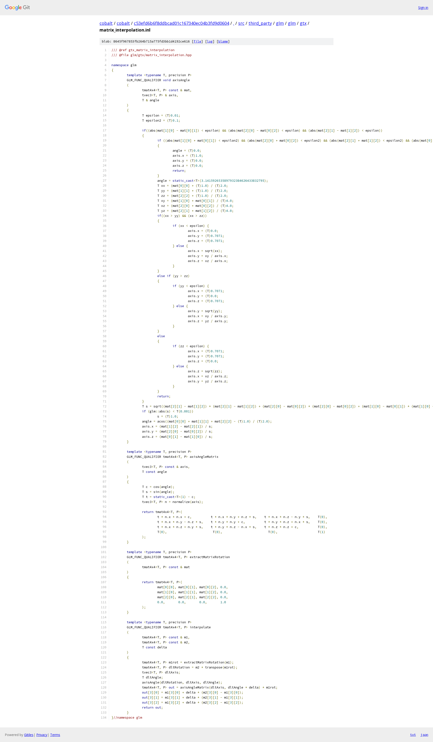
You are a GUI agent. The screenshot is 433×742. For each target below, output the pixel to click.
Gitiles (28, 734)
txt (413, 734)
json (424, 734)
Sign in (423, 7)
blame (223, 41)
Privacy (41, 734)
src (241, 23)
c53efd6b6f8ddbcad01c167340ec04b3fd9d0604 (181, 23)
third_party (260, 23)
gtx (303, 23)
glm (280, 23)
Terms (55, 734)
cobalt (106, 23)
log (210, 41)
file (197, 41)
